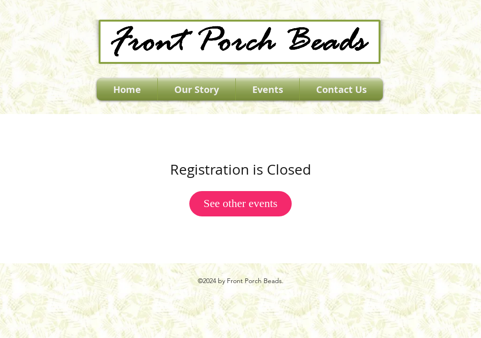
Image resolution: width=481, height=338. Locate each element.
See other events (240, 203)
